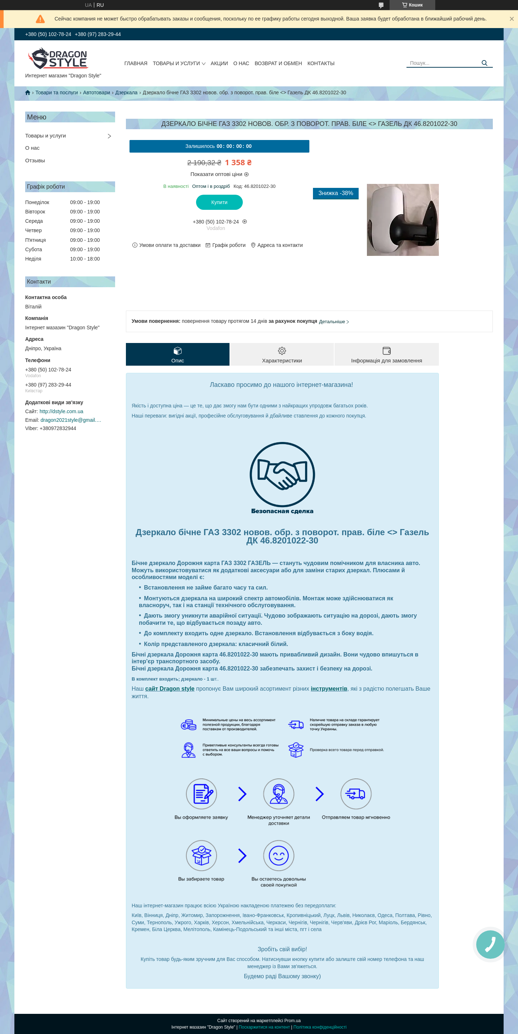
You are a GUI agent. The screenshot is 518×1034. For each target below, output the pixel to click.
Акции (219, 63)
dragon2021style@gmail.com (71, 420)
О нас (241, 63)
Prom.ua (293, 1020)
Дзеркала (126, 92)
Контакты (321, 63)
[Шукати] (485, 63)
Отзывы (35, 160)
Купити (220, 202)
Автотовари (96, 92)
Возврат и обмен (278, 63)
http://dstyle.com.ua (61, 411)
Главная (135, 63)
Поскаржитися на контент (264, 1027)
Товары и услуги (176, 63)
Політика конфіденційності (320, 1027)
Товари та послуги (56, 92)
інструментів (329, 689)
